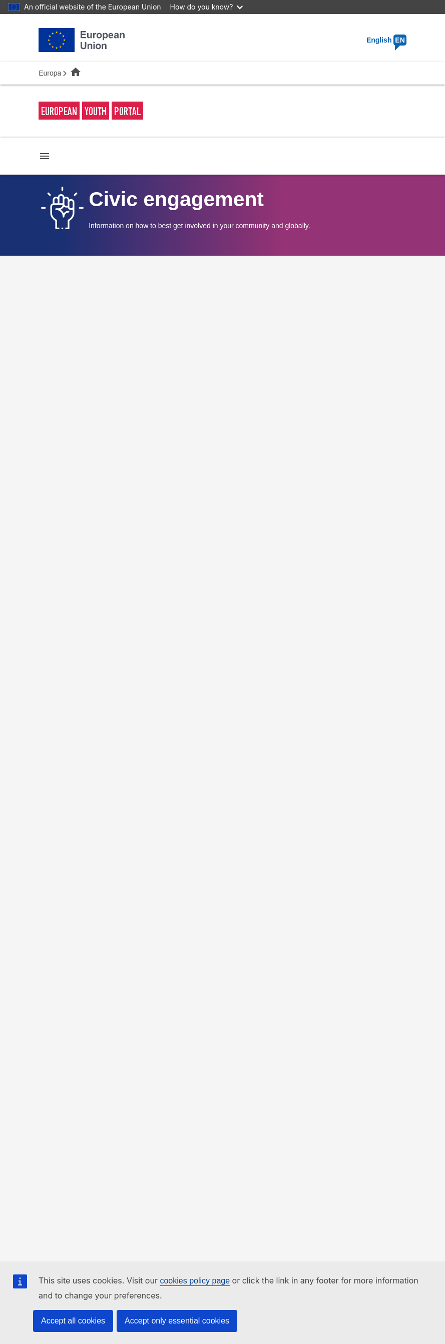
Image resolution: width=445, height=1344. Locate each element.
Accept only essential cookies (177, 1320)
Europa (50, 73)
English (386, 40)
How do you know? (206, 7)
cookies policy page (195, 1280)
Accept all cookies (73, 1320)
